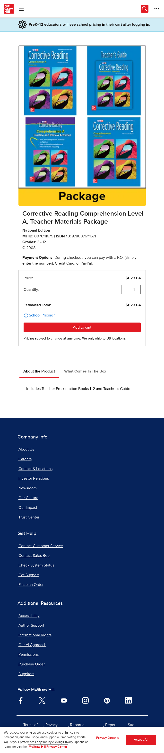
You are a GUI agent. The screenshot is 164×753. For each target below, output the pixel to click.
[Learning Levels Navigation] (21, 9)
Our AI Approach (32, 645)
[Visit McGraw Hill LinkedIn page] (128, 700)
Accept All (141, 739)
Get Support (28, 575)
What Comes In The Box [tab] (85, 371)
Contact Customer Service (40, 546)
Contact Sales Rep (34, 556)
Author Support (31, 625)
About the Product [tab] (39, 371)
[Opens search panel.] (144, 9)
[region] (82, 740)
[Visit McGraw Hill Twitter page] (42, 700)
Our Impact (27, 508)
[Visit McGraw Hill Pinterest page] (107, 700)
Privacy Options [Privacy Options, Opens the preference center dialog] (107, 737)
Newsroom (27, 488)
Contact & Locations (35, 469)
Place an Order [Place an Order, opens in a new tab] (30, 585)
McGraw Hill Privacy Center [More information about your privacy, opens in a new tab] (48, 746)
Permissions (28, 654)
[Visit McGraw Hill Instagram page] (85, 700)
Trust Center (28, 517)
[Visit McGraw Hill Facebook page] (20, 700)
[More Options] (156, 8)
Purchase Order (31, 664)
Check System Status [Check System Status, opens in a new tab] (36, 565)
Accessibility (29, 616)
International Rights (35, 635)
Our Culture (28, 498)
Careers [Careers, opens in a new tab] (25, 459)
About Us (26, 449)
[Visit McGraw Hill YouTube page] (63, 700)
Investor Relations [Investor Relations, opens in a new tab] (33, 478)
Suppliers (26, 674)
